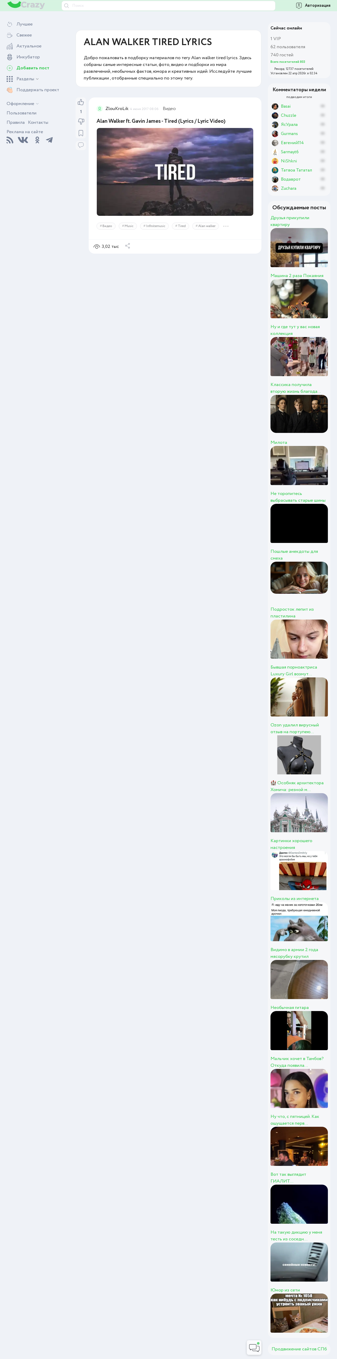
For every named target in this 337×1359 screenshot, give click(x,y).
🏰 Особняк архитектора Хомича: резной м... (297, 786)
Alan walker (206, 226)
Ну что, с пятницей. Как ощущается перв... (294, 1120)
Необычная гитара (289, 1007)
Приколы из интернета (294, 898)
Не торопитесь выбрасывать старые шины (298, 497)
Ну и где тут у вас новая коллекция (295, 330)
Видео (169, 108)
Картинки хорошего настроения (291, 844)
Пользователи (22, 113)
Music (129, 226)
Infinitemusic (155, 226)
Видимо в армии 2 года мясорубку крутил (294, 953)
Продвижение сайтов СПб (299, 1349)
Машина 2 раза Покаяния (296, 275)
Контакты (38, 122)
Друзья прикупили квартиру (289, 221)
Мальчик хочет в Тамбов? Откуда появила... (297, 1062)
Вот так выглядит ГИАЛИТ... (288, 1178)
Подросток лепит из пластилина (292, 613)
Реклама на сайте (25, 131)
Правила (16, 122)
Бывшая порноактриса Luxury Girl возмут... (293, 670)
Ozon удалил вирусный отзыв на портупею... (294, 728)
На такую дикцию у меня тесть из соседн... (296, 1235)
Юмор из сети (285, 1290)
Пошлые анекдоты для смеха (294, 555)
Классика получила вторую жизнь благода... (295, 388)
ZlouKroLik (117, 108)
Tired (182, 226)
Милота (278, 442)
